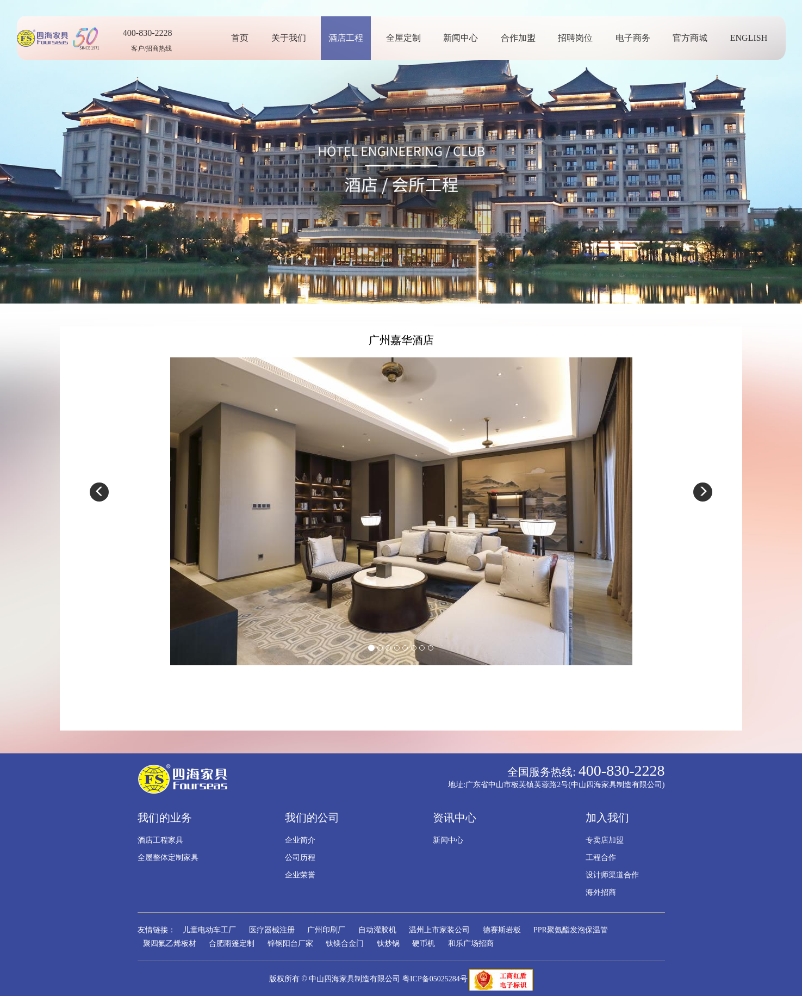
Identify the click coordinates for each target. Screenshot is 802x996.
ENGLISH (752, 37)
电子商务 (636, 37)
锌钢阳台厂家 (290, 943)
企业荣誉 (300, 875)
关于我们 (292, 37)
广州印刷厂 (326, 930)
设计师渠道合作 (612, 875)
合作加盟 (522, 37)
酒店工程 (350, 37)
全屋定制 (407, 37)
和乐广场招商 (471, 943)
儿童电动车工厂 (209, 930)
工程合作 (601, 857)
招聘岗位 (579, 37)
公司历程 (300, 857)
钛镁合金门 (345, 943)
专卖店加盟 (605, 840)
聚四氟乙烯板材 (169, 943)
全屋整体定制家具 (168, 857)
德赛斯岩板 (502, 930)
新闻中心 (464, 37)
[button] (99, 492)
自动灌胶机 (377, 930)
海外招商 (601, 892)
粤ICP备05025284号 (435, 979)
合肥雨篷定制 (231, 943)
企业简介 (300, 840)
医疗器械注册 (272, 930)
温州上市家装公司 (439, 930)
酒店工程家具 (160, 840)
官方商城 (694, 37)
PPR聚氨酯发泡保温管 (570, 930)
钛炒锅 (388, 943)
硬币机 (423, 943)
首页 (244, 37)
